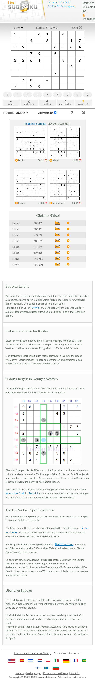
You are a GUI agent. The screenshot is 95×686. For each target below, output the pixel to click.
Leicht (16, 28)
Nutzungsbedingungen (28, 673)
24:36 (77, 203)
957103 (38, 264)
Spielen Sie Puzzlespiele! (61, 6)
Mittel (53, 160)
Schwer (20, 203)
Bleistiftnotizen (64, 544)
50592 (38, 229)
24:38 (42, 203)
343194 (38, 247)
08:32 (42, 160)
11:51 (77, 160)
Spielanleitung (88, 8)
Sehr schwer (56, 203)
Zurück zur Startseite (66, 653)
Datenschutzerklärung (56, 673)
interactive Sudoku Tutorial (21, 493)
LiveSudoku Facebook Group (32, 653)
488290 (38, 241)
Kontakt (74, 673)
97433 (38, 235)
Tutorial (35, 307)
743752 (38, 258)
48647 (38, 223)
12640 (38, 253)
